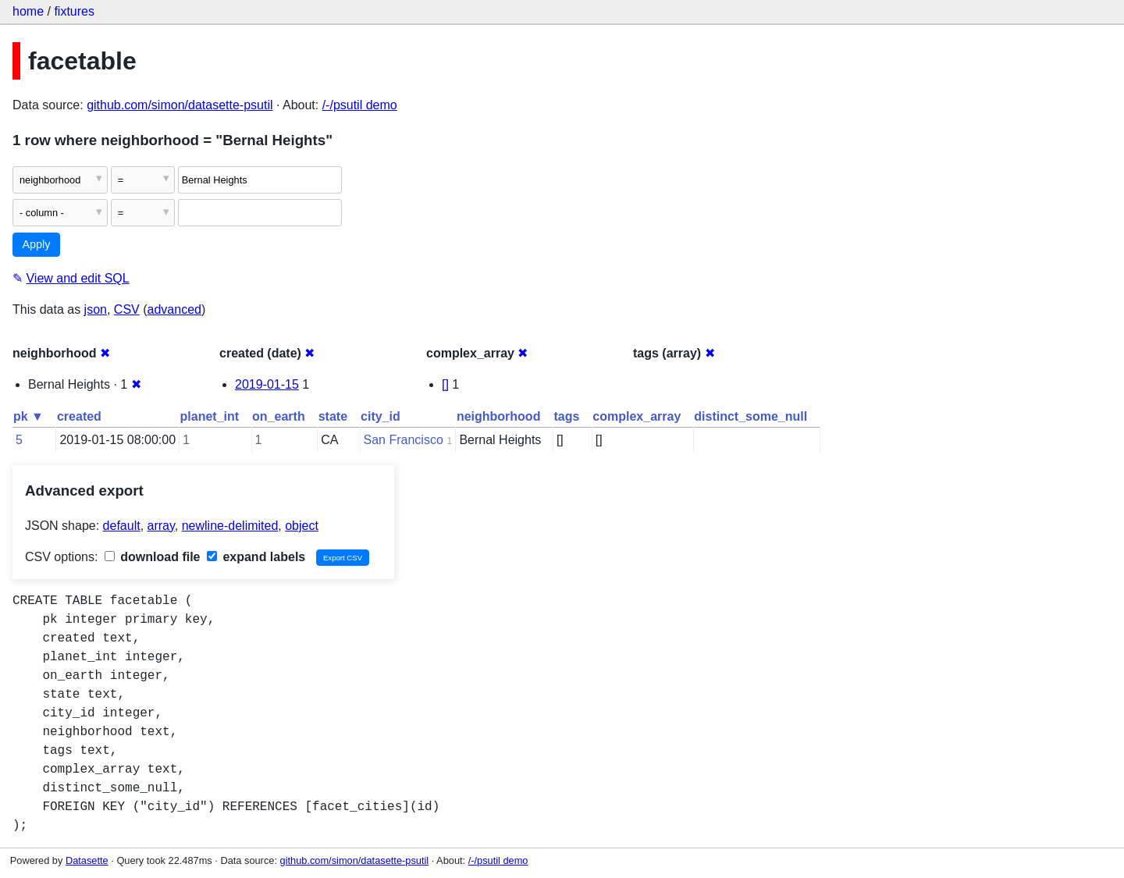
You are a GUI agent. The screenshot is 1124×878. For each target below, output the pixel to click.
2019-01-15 (267, 384)
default (121, 525)
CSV (127, 309)
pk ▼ (28, 416)
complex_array (636, 416)
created (79, 416)
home (28, 11)
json (95, 309)
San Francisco (403, 439)
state (332, 416)
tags (566, 416)
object (301, 525)
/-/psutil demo (359, 105)
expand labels (256, 556)
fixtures (74, 11)
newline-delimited (230, 525)
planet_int (210, 416)
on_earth (278, 416)
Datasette (87, 860)
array (161, 525)
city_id (380, 416)
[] (445, 384)
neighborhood (499, 416)
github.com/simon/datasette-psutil (179, 105)
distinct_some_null (750, 416)
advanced (174, 309)
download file (153, 556)
